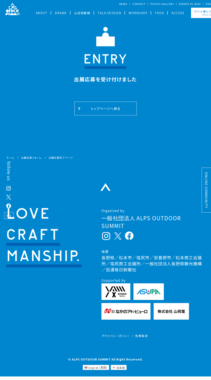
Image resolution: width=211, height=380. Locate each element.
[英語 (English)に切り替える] (96, 371)
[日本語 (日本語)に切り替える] (118, 371)
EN (8, 215)
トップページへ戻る (105, 108)
